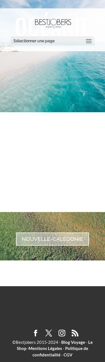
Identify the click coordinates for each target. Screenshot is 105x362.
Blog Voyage (73, 342)
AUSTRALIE (52, 165)
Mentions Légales (45, 348)
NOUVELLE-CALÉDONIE (52, 239)
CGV (68, 354)
